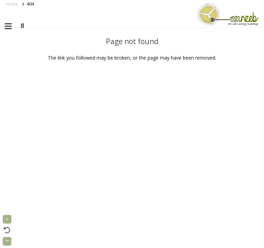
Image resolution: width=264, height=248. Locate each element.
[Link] (226, 14)
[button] (22, 26)
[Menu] (8, 26)
